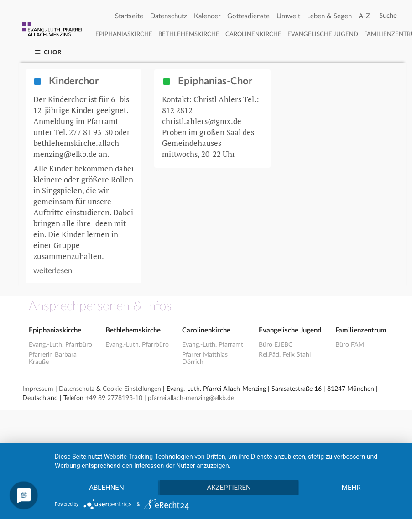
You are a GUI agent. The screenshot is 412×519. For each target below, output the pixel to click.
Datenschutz (168, 16)
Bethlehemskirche (188, 34)
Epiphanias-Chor (207, 81)
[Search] (388, 16)
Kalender (207, 16)
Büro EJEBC (275, 345)
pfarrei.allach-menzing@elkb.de (191, 398)
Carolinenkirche (253, 34)
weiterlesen (52, 271)
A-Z (364, 16)
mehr (351, 487)
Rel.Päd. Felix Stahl (285, 355)
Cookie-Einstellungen (132, 389)
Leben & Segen (329, 16)
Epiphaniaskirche (123, 34)
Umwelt (288, 16)
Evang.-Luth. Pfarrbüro (60, 345)
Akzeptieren (228, 487)
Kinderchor (66, 81)
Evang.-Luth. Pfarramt (212, 345)
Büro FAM (349, 345)
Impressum (37, 389)
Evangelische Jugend (322, 34)
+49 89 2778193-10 (113, 398)
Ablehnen (106, 487)
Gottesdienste (248, 16)
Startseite (129, 16)
